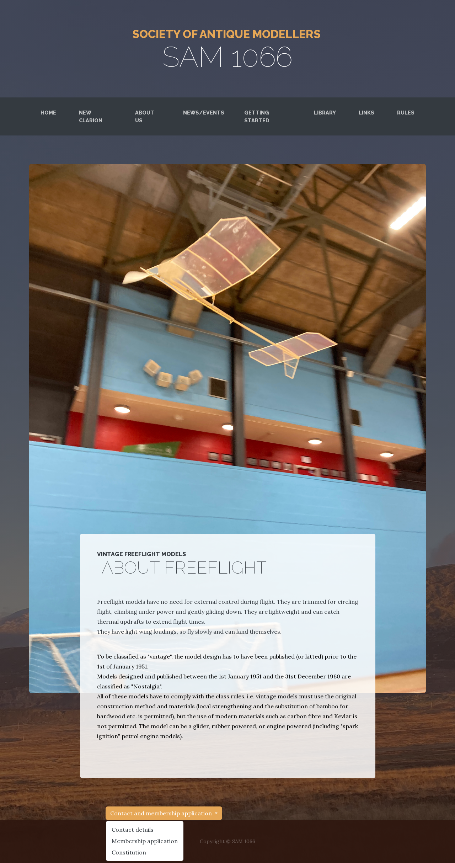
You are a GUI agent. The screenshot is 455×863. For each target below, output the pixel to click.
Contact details (133, 829)
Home (48, 113)
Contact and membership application (161, 813)
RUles (405, 113)
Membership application (145, 841)
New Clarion (90, 116)
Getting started (256, 116)
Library (325, 113)
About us (144, 116)
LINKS (366, 113)
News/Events (203, 113)
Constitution (129, 852)
